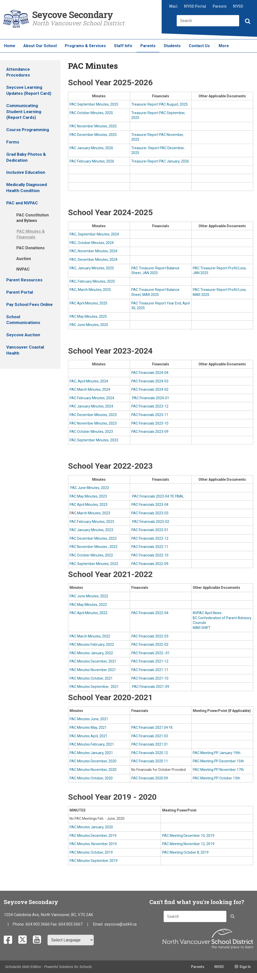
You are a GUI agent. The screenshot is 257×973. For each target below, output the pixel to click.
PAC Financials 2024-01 (150, 398)
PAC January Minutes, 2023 (91, 530)
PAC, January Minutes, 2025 (92, 268)
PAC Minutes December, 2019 (93, 836)
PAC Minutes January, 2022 (91, 653)
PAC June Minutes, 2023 (89, 488)
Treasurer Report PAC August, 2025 (159, 104)
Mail (173, 6)
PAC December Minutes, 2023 (93, 415)
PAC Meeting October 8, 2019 (185, 852)
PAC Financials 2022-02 (149, 644)
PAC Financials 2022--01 (150, 653)
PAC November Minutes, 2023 (93, 423)
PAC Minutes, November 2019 (93, 844)
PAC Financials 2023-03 (149, 513)
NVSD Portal (195, 6)
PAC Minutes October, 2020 (91, 778)
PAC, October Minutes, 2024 (92, 243)
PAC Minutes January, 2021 (91, 753)
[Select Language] (70, 940)
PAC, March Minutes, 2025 (90, 290)
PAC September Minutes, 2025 (94, 104)
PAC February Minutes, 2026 (92, 161)
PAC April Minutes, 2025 (88, 303)
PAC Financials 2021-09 (150, 687)
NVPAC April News (207, 613)
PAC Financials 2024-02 (149, 389)
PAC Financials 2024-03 (149, 381)
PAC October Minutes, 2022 (91, 555)
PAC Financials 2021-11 (149, 670)
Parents (220, 6)
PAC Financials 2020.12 (149, 753)
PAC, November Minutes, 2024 (93, 251)
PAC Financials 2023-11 (149, 415)
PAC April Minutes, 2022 (88, 613)
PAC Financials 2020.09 (149, 778)
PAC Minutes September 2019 (93, 861)
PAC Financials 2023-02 (150, 522)
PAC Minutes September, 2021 (94, 687)
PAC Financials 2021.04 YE (152, 727)
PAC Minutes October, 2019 (91, 852)
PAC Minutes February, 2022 (92, 644)
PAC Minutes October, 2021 (91, 678)
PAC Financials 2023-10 (149, 423)
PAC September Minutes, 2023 (94, 440)
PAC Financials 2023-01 (149, 530)
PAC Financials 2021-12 (149, 661)
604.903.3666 (38, 924)
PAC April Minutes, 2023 (88, 505)
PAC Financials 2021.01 (149, 744)
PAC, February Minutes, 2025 (92, 281)
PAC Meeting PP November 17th (218, 770)
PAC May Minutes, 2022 (88, 605)
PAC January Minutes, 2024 (91, 406)
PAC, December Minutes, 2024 (93, 260)
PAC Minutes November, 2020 (93, 770)
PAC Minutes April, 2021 (88, 736)
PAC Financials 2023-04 (149, 505)
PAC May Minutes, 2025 (88, 316)
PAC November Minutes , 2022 (93, 547)
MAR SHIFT (202, 628)
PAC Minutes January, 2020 (91, 827)
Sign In (245, 967)
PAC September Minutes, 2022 (94, 564)
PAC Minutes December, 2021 (93, 661)
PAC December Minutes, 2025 (93, 135)
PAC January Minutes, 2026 (91, 148)
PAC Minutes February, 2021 (92, 744)
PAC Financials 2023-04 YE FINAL (157, 496)
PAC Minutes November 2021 (93, 670)
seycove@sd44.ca (120, 924)
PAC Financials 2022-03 (149, 636)
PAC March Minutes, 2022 (90, 636)
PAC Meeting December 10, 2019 (188, 836)
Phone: (19, 924)
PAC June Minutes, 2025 (89, 325)
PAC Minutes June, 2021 (89, 719)
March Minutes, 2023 (93, 513)
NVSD (238, 6)
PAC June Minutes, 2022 (89, 596)
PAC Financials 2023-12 (149, 406)
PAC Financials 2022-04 (149, 613)
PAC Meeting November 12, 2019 (188, 844)
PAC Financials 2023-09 (149, 432)
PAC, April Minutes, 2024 (89, 381)
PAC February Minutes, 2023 (92, 522)
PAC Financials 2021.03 (149, 736)
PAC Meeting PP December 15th (218, 761)
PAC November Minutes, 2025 (93, 126)
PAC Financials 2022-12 (149, 538)
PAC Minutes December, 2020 (93, 761)
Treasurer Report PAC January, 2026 (160, 161)
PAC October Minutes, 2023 (91, 432)
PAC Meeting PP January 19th (216, 753)
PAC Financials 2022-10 (149, 555)
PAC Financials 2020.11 (149, 761)
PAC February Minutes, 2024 (92, 398)
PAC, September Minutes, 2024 (94, 234)
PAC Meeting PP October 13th (216, 778)
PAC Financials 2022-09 (149, 564)
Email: (98, 924)
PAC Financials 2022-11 (149, 547)
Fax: (54, 924)
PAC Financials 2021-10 (149, 678)
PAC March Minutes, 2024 (90, 389)
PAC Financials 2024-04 (149, 373)
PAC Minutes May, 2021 (88, 727)
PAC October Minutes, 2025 (92, 113)
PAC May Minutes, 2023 (88, 496)
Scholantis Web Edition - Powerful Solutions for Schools (48, 967)
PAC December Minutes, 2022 (93, 538)
